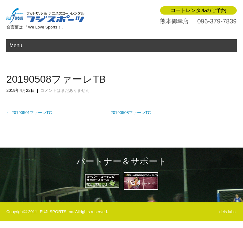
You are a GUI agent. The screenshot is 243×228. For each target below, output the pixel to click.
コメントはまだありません (65, 90)
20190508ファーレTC (133, 112)
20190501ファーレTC (29, 112)
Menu (15, 45)
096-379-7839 (217, 21)
